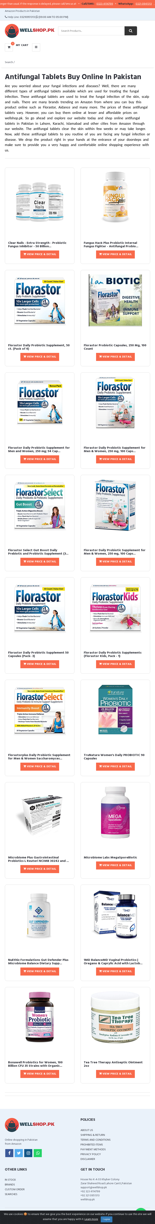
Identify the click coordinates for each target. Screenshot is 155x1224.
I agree (106, 1219)
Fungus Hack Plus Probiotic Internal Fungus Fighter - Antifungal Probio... (111, 244)
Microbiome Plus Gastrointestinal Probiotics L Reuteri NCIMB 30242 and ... (38, 859)
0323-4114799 (114, 4)
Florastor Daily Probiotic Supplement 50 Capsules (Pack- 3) (38, 654)
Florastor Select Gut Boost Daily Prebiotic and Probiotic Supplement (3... (38, 552)
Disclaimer (88, 1159)
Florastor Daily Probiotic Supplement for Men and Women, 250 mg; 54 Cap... (39, 449)
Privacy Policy (91, 1154)
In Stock (10, 1180)
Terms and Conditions (96, 1140)
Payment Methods (93, 1149)
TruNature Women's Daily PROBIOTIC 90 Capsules (114, 757)
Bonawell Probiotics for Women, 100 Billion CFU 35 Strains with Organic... (35, 1064)
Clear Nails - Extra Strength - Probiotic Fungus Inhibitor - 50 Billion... (37, 244)
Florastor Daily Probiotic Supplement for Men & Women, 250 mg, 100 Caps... (115, 449)
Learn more (91, 1219)
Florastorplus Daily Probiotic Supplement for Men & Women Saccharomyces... (39, 757)
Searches (11, 1194)
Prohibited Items (92, 1144)
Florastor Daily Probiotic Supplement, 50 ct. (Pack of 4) (39, 347)
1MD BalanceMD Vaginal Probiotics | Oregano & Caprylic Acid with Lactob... (113, 961)
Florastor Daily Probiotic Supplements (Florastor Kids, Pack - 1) (112, 654)
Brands (10, 1184)
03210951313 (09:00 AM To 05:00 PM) (44, 17)
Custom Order (15, 1189)
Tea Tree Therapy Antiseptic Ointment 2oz (113, 1064)
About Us (87, 1130)
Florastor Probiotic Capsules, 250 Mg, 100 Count (115, 347)
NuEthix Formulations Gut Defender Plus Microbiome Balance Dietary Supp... (38, 961)
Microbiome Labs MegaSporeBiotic (110, 857)
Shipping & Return (93, 1135)
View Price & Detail (39, 254)
